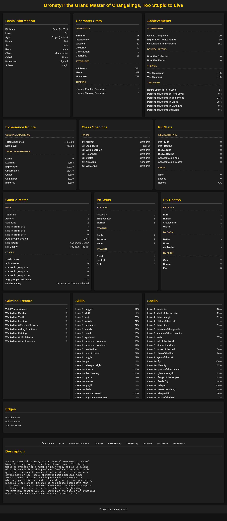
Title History (132, 443)
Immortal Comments (79, 443)
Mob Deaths (179, 443)
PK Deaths (162, 443)
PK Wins (147, 443)
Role (61, 443)
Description (48, 443)
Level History (114, 443)
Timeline (99, 443)
